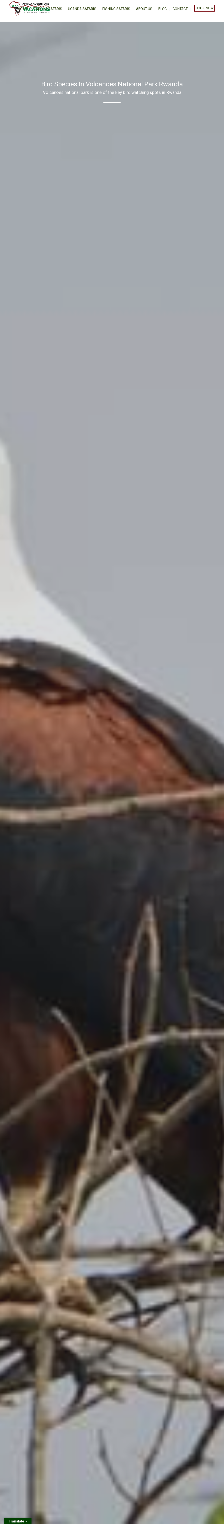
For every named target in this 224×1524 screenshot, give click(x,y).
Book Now (205, 8)
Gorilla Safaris (47, 9)
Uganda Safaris (82, 9)
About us (144, 9)
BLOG (162, 9)
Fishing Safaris (116, 9)
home (23, 9)
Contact (180, 9)
